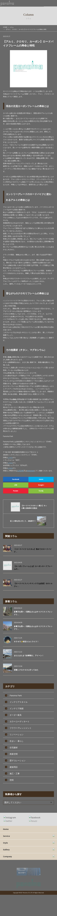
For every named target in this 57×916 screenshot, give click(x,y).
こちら (10, 457)
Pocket (15, 491)
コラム (12, 27)
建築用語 (14, 763)
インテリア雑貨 (17, 704)
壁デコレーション (18, 756)
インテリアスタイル (19, 698)
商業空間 (14, 750)
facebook (15, 479)
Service (6, 838)
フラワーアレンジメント (20, 724)
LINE (15, 485)
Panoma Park (16, 691)
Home (6, 832)
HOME (5, 27)
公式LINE (20, 471)
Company (7, 859)
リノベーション (17, 730)
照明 (12, 776)
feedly (41, 491)
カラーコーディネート (19, 717)
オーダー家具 (16, 711)
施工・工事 (15, 769)
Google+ (41, 485)
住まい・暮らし (17, 737)
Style (5, 845)
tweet (41, 479)
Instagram (30, 471)
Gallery (6, 852)
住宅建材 (14, 743)
